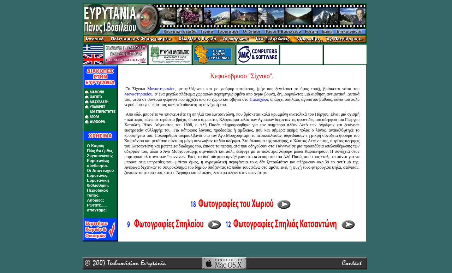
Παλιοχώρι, (259, 99)
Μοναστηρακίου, (161, 88)
